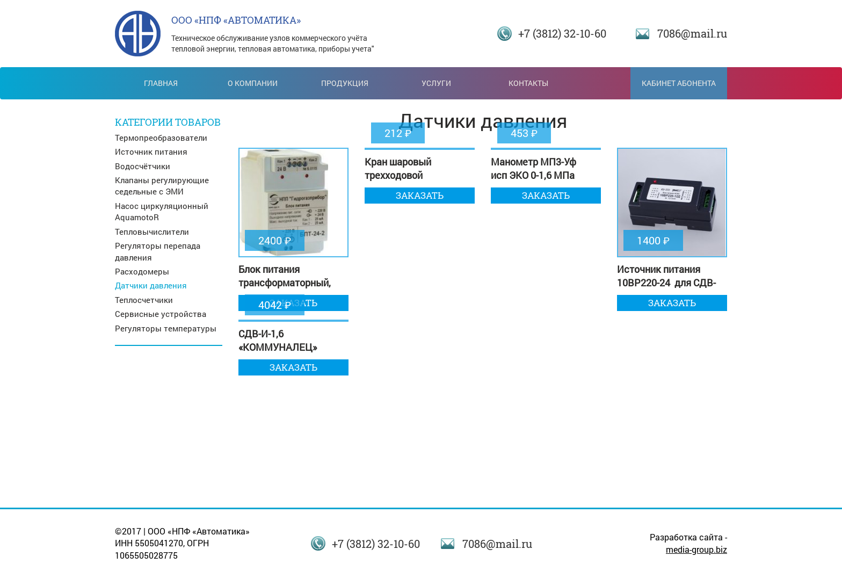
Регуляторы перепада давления (157, 251)
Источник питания (151, 151)
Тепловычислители (152, 231)
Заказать (420, 195)
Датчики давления (151, 285)
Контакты (528, 83)
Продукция (344, 83)
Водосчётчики (142, 166)
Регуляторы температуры (165, 328)
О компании (253, 83)
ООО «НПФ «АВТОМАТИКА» (236, 19)
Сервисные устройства (160, 313)
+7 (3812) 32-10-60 (562, 33)
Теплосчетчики (144, 299)
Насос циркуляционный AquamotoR (161, 211)
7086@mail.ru (692, 33)
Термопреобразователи (161, 137)
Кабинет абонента (679, 83)
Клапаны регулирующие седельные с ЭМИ (162, 186)
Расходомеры (142, 271)
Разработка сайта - (688, 543)
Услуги (436, 83)
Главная (161, 83)
